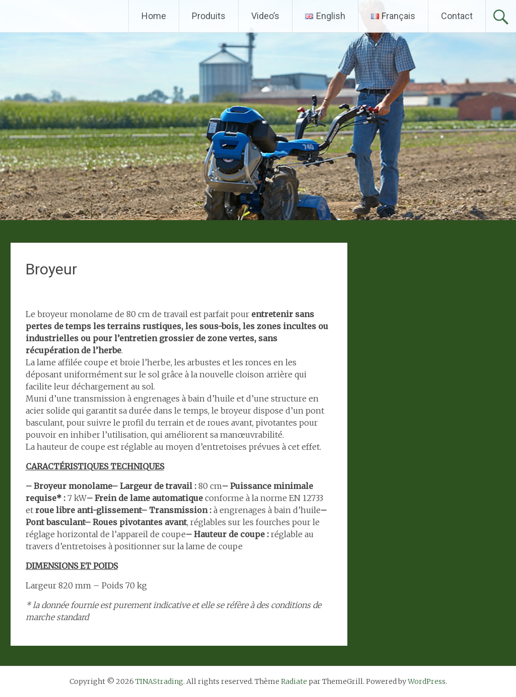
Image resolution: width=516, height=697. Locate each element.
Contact (457, 16)
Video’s (265, 16)
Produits (209, 16)
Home (153, 16)
